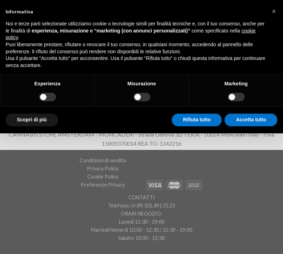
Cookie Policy (102, 177)
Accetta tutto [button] (251, 119)
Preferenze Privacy (103, 185)
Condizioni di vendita (103, 160)
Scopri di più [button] (32, 119)
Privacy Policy (102, 168)
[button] (273, 11)
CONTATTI (141, 197)
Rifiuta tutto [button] (197, 119)
